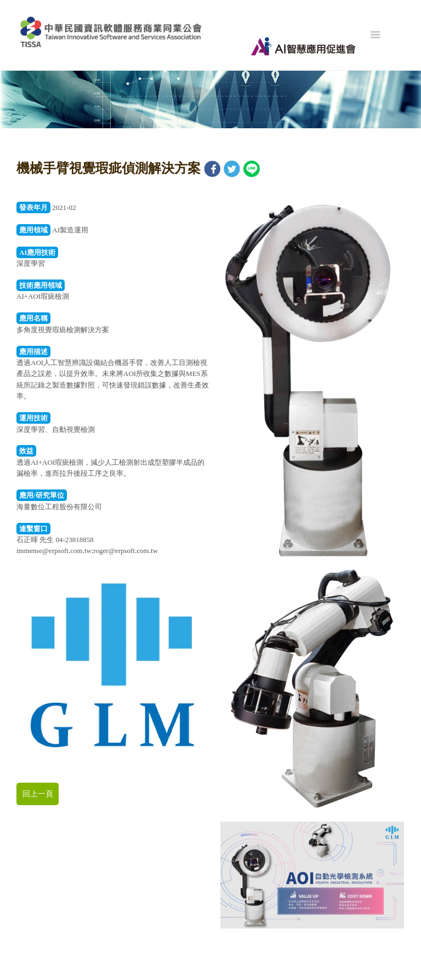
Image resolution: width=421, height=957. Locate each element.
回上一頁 (37, 794)
